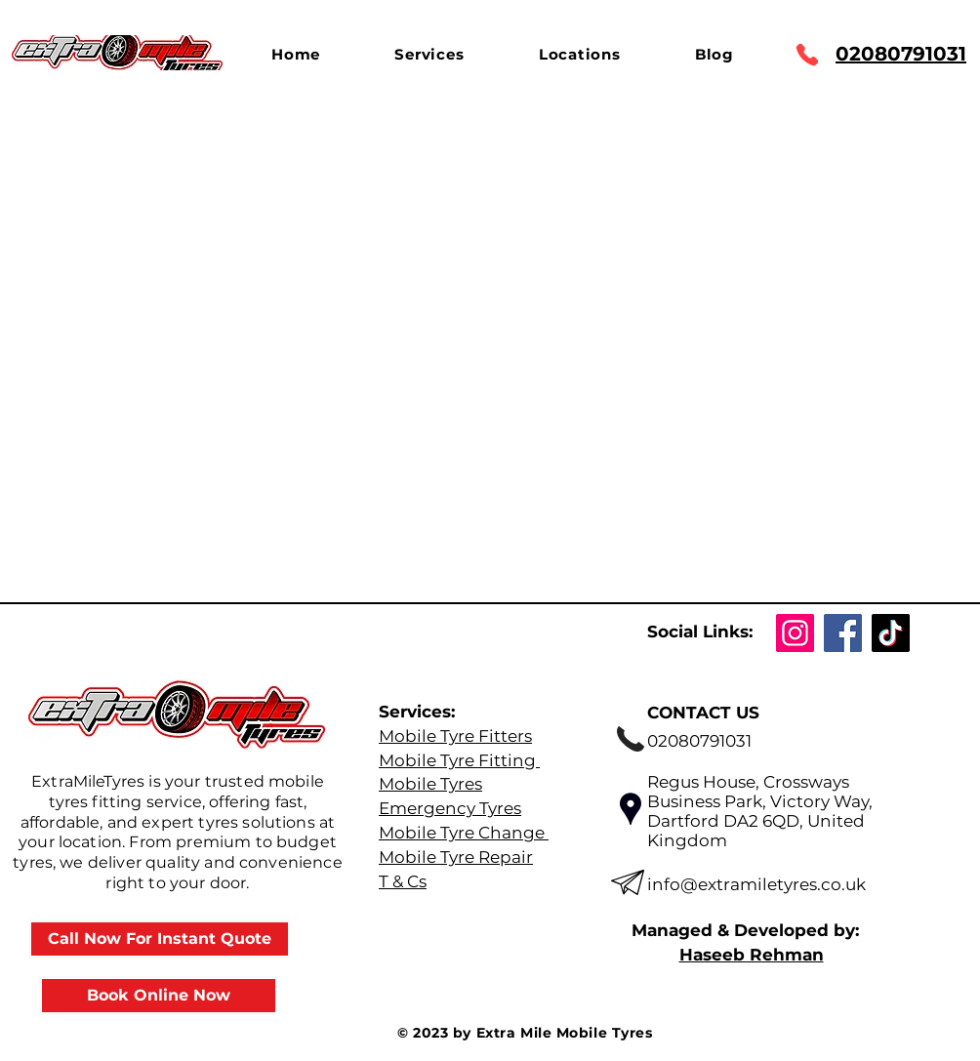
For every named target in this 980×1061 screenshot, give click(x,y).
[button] (429, 54)
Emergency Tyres (450, 808)
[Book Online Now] (158, 995)
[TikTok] (891, 633)
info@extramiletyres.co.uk (756, 884)
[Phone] (807, 54)
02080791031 (901, 53)
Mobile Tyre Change (464, 832)
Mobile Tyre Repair (456, 857)
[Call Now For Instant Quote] (159, 939)
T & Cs (403, 881)
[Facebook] (843, 633)
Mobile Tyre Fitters (455, 736)
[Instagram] (795, 633)
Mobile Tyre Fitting (459, 760)
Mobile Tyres (430, 784)
